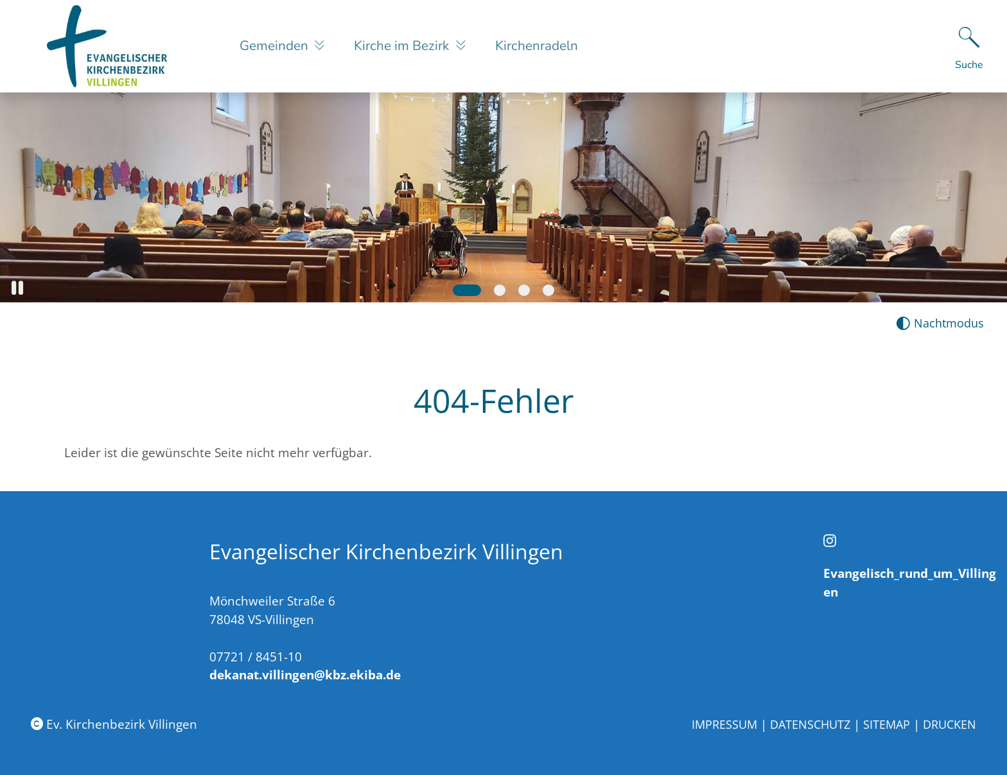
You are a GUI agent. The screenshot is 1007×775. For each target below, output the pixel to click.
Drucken (949, 724)
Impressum (724, 724)
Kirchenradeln (536, 46)
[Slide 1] (467, 290)
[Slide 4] (548, 290)
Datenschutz (810, 724)
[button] (17, 288)
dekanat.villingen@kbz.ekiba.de (305, 674)
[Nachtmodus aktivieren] (940, 323)
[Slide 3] (524, 290)
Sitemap (886, 724)
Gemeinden (275, 46)
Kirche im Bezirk (403, 46)
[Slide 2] (499, 290)
